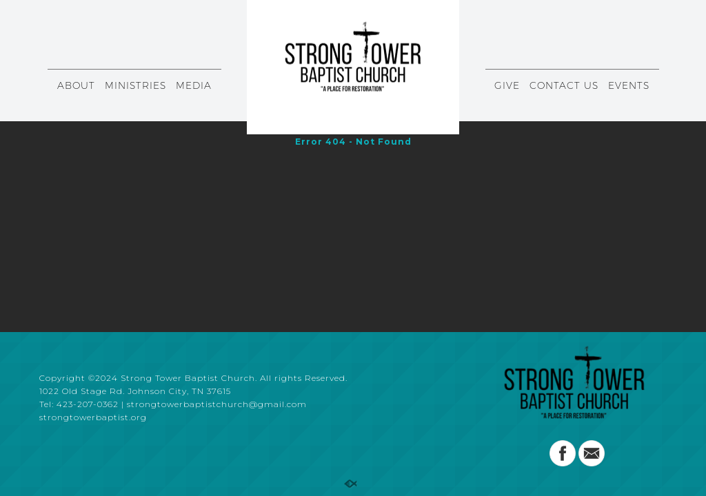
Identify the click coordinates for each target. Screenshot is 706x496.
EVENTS (628, 85)
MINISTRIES (135, 85)
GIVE (507, 85)
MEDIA (194, 85)
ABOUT (76, 85)
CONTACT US (564, 85)
